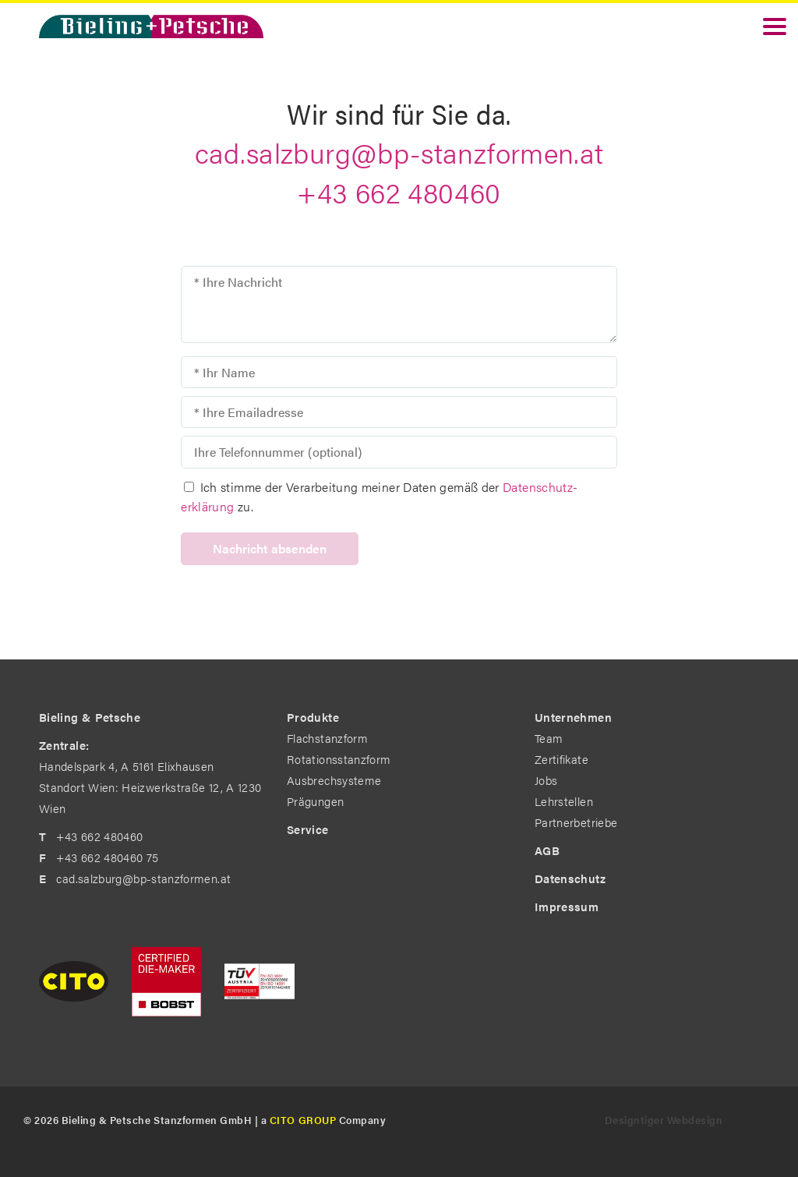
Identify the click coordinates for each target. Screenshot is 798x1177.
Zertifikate (561, 759)
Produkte (313, 717)
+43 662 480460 (398, 191)
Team (549, 738)
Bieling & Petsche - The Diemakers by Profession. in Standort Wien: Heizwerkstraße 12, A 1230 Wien (151, 26)
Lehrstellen (564, 801)
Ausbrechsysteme (334, 780)
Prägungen (315, 801)
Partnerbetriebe (576, 822)
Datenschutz (570, 878)
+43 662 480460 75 (107, 857)
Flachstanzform (327, 738)
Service (308, 829)
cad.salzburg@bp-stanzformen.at (399, 152)
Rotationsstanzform (338, 759)
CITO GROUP (303, 1119)
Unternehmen (573, 717)
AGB (547, 850)
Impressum (566, 906)
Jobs (546, 780)
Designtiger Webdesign (664, 1119)
